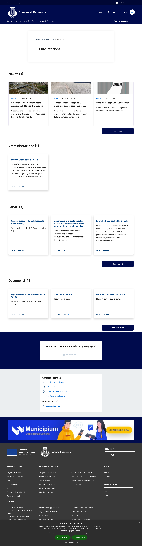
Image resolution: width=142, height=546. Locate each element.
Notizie (14, 98)
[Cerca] (132, 12)
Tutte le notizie (117, 131)
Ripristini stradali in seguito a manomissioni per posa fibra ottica (70, 104)
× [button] (139, 522)
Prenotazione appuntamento (49, 507)
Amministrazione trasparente (82, 507)
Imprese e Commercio (47, 484)
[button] (71, 542)
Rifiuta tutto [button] (80, 537)
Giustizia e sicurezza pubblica (82, 472)
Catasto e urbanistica (47, 488)
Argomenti (48, 39)
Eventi (106, 495)
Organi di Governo (14, 472)
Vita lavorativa (44, 480)
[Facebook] (107, 12)
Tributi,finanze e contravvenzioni (83, 476)
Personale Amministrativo (16, 492)
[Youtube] (113, 12)
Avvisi (56, 98)
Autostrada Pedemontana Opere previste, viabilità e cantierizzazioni (27, 104)
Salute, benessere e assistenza (82, 480)
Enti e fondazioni (13, 484)
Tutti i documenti (118, 327)
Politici (9, 488)
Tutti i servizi (118, 264)
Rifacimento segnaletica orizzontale (112, 102)
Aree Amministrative (15, 476)
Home (38, 39)
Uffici (9, 480)
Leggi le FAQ (43, 515)
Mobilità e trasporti (46, 492)
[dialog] (71, 533)
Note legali (75, 515)
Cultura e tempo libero (47, 476)
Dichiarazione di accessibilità (81, 519)
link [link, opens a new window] (92, 533)
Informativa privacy (78, 511)
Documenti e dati (13, 496)
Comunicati (108, 476)
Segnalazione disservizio (48, 511)
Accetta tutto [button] (62, 537)
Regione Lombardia (14, 3)
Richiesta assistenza (46, 519)
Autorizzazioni (76, 484)
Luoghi (106, 491)
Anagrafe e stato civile (47, 472)
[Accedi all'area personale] (124, 2)
